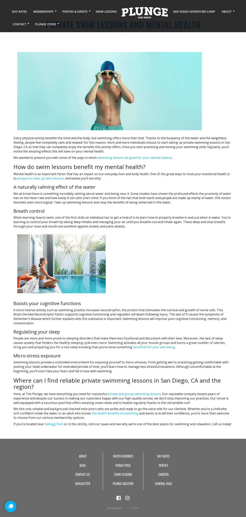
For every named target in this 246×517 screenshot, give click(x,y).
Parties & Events (72, 11)
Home (140, 12)
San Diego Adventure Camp (188, 11)
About (218, 11)
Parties (163, 465)
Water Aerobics (123, 456)
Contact (18, 24)
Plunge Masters (123, 483)
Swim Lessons (102, 11)
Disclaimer (115, 508)
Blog (83, 465)
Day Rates (19, 11)
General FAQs (163, 483)
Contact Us (82, 474)
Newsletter (82, 483)
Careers (163, 474)
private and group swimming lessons (134, 394)
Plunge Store (44, 24)
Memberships (41, 11)
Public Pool (123, 465)
